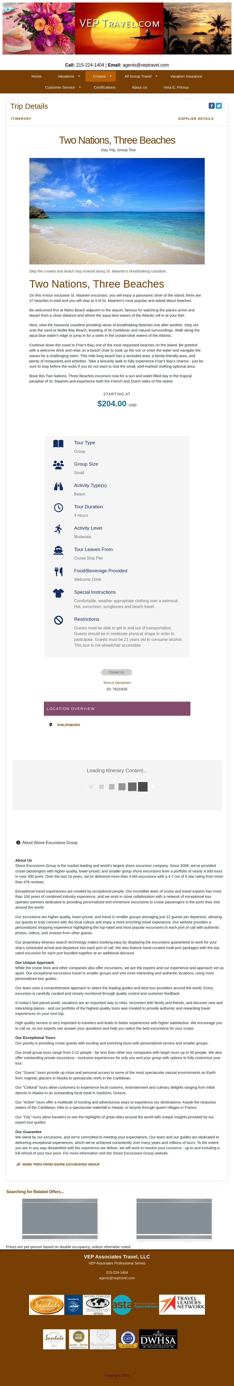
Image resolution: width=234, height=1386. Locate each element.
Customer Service (60, 87)
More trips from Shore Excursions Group (58, 1164)
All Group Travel (138, 76)
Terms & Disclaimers (117, 683)
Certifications (104, 87)
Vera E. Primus (176, 87)
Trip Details (29, 106)
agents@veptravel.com (117, 1278)
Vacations (66, 76)
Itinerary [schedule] (21, 119)
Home (37, 76)
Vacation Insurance (186, 76)
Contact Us (116, 672)
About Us (139, 87)
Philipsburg (68, 725)
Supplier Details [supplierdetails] (196, 119)
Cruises (99, 76)
